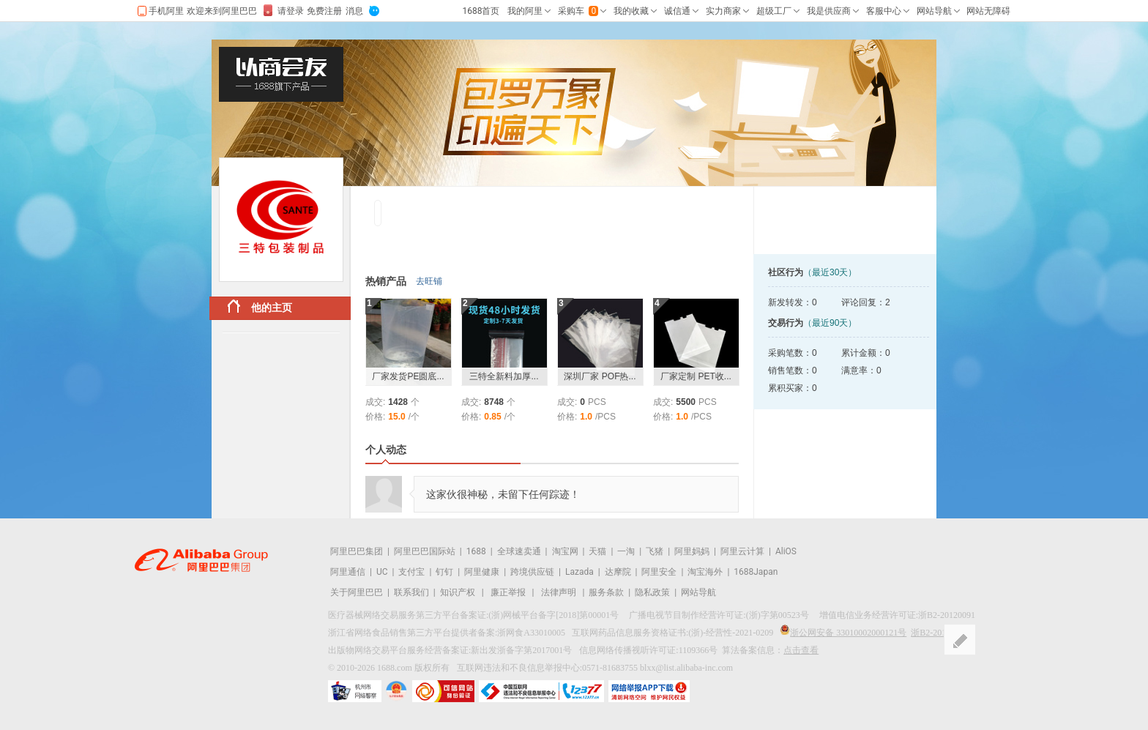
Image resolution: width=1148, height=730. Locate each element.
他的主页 (260, 306)
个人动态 (385, 449)
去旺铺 (429, 281)
